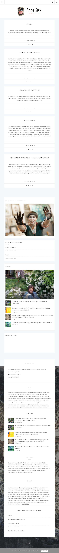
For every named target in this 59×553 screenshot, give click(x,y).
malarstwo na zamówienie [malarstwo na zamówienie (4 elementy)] (43, 396)
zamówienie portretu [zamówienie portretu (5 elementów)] (42, 407)
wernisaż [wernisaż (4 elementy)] (30, 407)
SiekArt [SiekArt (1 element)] (24, 405)
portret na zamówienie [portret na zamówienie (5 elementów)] (26, 400)
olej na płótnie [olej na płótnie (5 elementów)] (36, 398)
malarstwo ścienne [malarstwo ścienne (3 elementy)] (33, 466)
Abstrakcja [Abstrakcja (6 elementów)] (10, 463)
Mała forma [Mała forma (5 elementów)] (41, 466)
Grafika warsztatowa (29, 52)
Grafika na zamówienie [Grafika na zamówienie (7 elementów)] (36, 463)
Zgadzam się (44, 550)
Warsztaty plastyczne (10, 258)
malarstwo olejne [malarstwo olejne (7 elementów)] (12, 398)
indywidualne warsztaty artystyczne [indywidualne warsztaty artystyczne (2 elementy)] (23, 394)
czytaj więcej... (25, 504)
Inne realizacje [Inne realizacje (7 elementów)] (23, 464)
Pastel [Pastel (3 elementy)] (9, 468)
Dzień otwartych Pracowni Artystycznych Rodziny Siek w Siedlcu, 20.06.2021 (32, 322)
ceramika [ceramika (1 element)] (25, 392)
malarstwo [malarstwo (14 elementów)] (33, 396)
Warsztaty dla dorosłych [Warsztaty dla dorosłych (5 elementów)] (30, 470)
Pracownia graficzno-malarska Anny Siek (29, 158)
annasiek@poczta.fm (16, 374)
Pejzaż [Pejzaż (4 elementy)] (12, 468)
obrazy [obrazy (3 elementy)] (30, 398)
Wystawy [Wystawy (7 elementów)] (24, 472)
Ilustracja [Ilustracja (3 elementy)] (17, 464)
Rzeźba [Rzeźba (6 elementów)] (43, 468)
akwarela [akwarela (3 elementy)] (15, 392)
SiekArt (10, 515)
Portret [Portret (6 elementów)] (16, 468)
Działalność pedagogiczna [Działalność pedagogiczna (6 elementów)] (24, 463)
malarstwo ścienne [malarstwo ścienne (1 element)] (21, 398)
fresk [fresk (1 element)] (41, 392)
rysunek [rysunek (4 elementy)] (41, 404)
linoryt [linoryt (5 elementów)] (29, 396)
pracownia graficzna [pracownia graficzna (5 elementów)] (21, 402)
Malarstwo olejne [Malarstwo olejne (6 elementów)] (25, 466)
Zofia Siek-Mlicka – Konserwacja (16, 519)
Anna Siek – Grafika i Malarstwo (16, 530)
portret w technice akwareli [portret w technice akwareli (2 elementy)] (38, 400)
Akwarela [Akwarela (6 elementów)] (16, 463)
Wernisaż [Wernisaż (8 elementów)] (15, 472)
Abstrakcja (29, 120)
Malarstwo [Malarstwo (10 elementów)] (45, 464)
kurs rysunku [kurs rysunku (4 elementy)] (24, 396)
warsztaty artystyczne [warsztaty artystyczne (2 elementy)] (31, 405)
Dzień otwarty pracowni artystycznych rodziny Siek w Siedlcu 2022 (30, 301)
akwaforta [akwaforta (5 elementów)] (10, 392)
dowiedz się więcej (33, 550)
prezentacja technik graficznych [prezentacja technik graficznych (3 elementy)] (25, 404)
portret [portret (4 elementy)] (18, 400)
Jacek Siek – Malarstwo (14, 527)
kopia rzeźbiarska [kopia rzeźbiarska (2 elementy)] (36, 394)
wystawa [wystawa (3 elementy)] (35, 407)
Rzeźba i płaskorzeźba (11, 251)
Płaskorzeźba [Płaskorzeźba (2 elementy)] (38, 468)
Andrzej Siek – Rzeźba (13, 523)
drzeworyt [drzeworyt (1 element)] (30, 392)
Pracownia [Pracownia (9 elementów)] (32, 468)
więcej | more (29, 40)
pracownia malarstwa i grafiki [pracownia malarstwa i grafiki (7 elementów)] (33, 402)
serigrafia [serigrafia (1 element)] (20, 405)
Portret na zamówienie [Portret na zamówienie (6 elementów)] (24, 468)
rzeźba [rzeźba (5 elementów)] (15, 405)
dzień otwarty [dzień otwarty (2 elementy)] (36, 392)
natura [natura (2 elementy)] (27, 398)
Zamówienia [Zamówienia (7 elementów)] (30, 472)
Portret (7, 254)
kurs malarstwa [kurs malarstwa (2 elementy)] (17, 396)
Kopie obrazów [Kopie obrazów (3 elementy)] (38, 464)
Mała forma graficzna (29, 90)
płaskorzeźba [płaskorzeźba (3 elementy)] (36, 404)
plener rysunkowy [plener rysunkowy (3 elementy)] (12, 400)
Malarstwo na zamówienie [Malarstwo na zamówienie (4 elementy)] (14, 466)
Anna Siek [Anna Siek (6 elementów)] (20, 392)
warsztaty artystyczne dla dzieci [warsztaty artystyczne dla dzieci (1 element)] (20, 407)
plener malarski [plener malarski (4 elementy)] (46, 398)
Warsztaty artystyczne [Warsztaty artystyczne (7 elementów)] (19, 470)
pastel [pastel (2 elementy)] (41, 398)
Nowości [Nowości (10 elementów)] (46, 466)
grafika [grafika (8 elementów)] (44, 392)
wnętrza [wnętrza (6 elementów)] (20, 472)
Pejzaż (29, 24)
